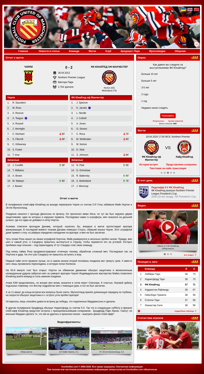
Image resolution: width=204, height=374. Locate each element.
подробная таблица (185, 311)
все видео (190, 255)
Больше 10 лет (149, 74)
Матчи (92, 51)
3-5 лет (145, 87)
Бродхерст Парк (130, 51)
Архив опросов (175, 121)
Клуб (108, 51)
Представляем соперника (181, 164)
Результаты (158, 121)
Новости (49, 51)
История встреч (148, 164)
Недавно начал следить (154, 107)
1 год (144, 101)
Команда (74, 51)
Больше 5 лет (149, 80)
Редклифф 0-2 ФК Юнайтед (167, 187)
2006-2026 (86, 366)
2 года (144, 94)
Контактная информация (129, 366)
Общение (180, 51)
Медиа (157, 51)
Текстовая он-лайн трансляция (168, 168)
